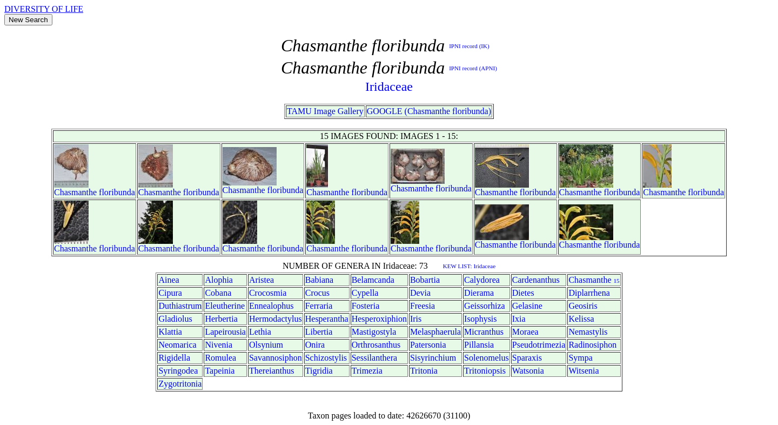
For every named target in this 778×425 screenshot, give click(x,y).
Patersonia (428, 344)
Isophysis (480, 318)
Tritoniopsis (485, 370)
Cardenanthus (536, 279)
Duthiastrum (180, 305)
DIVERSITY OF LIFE (43, 9)
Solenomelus (486, 357)
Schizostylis (326, 357)
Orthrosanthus (376, 344)
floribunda (117, 192)
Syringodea (178, 370)
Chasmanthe (75, 192)
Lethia (260, 331)
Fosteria (366, 305)
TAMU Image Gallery (325, 111)
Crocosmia (267, 292)
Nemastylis (587, 331)
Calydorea (482, 279)
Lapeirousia (225, 331)
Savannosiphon (275, 357)
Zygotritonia (180, 383)
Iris (415, 318)
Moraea (525, 331)
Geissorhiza (484, 305)
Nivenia (218, 344)
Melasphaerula (435, 331)
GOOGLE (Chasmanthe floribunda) (429, 111)
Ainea (168, 279)
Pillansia (479, 344)
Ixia (519, 318)
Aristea (261, 279)
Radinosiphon (592, 344)
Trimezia (367, 370)
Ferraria (319, 305)
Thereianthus (271, 370)
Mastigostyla (374, 331)
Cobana (218, 292)
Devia (420, 292)
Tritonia (424, 370)
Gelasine (527, 305)
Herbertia (221, 318)
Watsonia (528, 370)
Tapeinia (219, 370)
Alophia (219, 279)
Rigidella (174, 357)
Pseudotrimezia (539, 344)
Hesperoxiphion (379, 318)
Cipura (170, 292)
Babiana (319, 279)
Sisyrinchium (433, 357)
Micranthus (484, 331)
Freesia (422, 305)
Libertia (319, 331)
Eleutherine (225, 305)
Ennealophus (271, 305)
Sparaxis (527, 357)
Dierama (479, 292)
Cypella (365, 292)
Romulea (220, 357)
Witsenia (583, 370)
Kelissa (581, 318)
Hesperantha (326, 318)
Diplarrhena (588, 292)
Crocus (317, 292)
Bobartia (425, 279)
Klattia (170, 331)
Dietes (523, 292)
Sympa (580, 357)
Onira (315, 344)
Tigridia (319, 370)
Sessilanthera (374, 357)
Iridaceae (389, 86)
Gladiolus (175, 318)
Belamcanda (373, 279)
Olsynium (266, 344)
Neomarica (177, 344)
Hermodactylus (275, 318)
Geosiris (582, 305)
